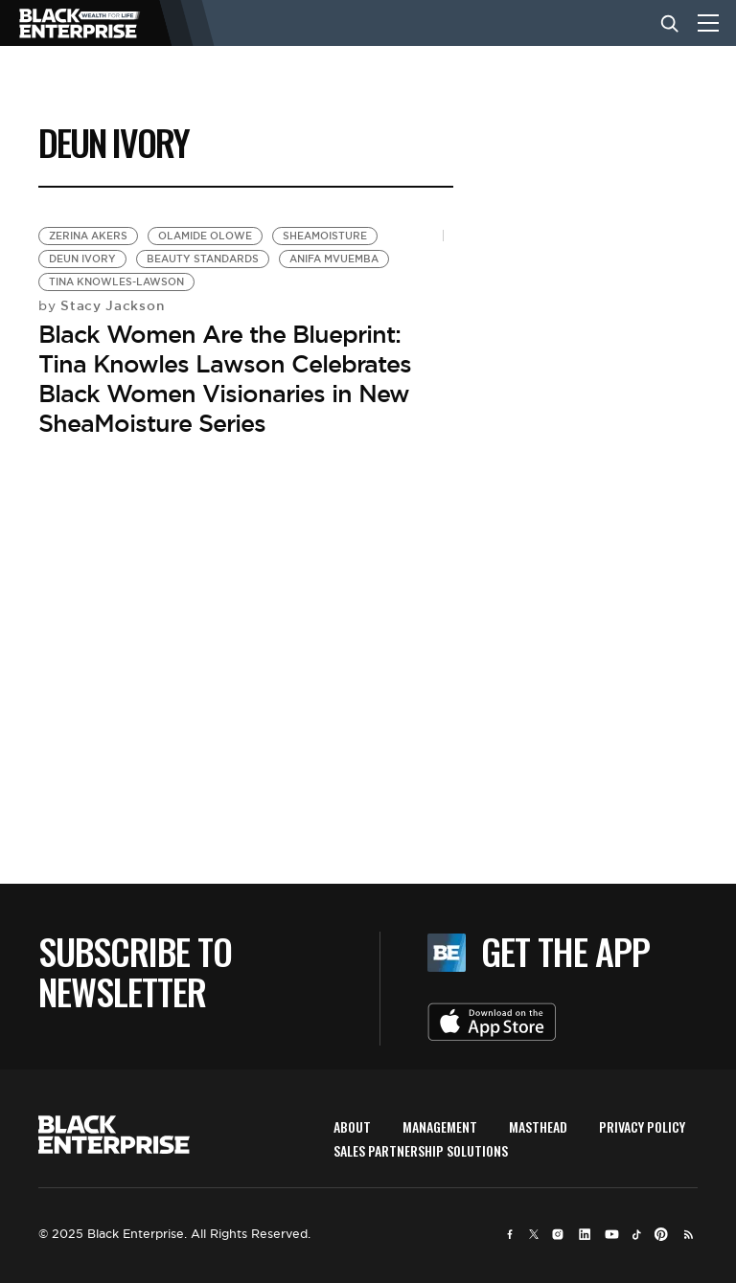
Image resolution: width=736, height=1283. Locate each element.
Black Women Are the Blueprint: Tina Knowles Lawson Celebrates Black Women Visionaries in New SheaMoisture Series (224, 379)
